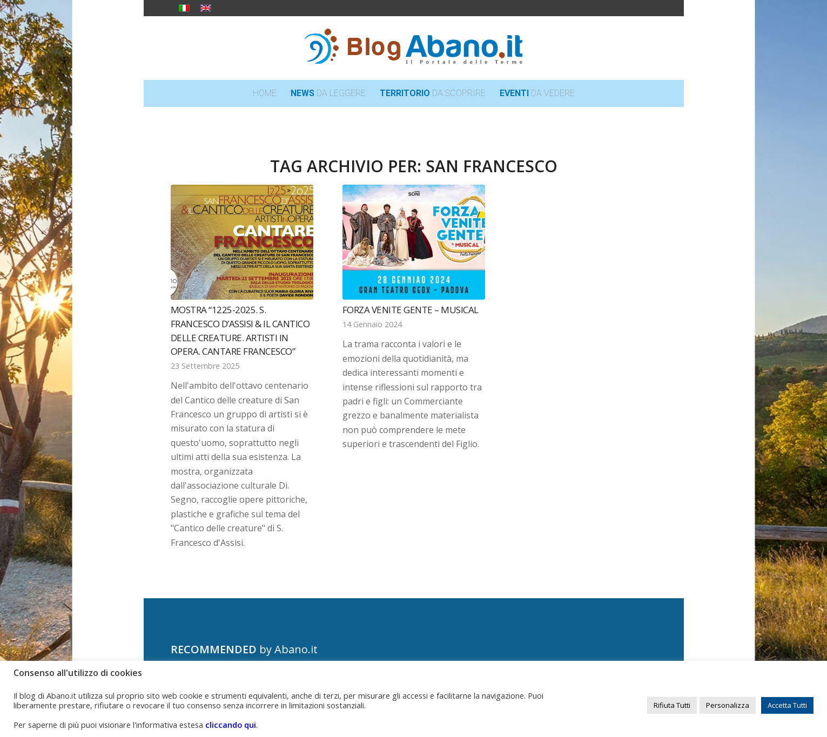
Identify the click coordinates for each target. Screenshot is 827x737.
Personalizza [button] (727, 705)
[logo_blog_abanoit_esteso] (414, 48)
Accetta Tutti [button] (787, 705)
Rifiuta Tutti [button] (672, 705)
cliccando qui (230, 724)
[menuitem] (265, 93)
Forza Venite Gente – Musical (410, 309)
